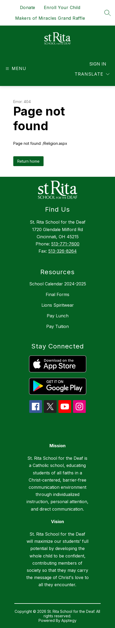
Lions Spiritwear (57, 305)
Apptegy (68, 620)
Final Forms (57, 294)
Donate (27, 7)
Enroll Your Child (62, 7)
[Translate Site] (92, 74)
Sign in (97, 64)
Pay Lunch (58, 315)
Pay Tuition (57, 326)
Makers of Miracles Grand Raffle (50, 18)
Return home (28, 161)
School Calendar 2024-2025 (57, 283)
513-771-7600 (65, 244)
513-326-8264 (62, 251)
